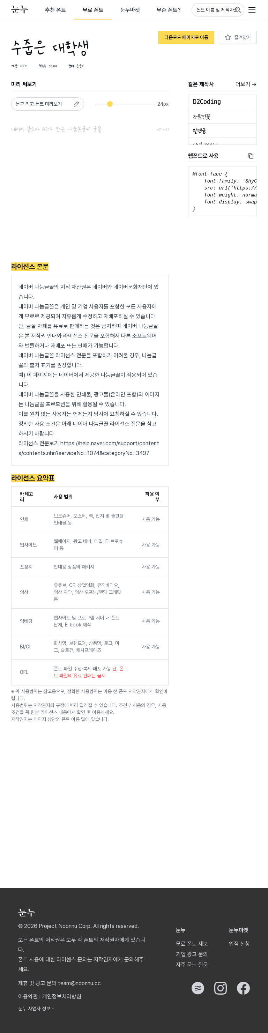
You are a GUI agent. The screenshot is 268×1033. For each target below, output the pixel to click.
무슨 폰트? (168, 10)
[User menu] (252, 10)
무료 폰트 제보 (192, 944)
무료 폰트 (93, 10)
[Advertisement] (90, 199)
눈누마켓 (130, 10)
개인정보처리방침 (61, 996)
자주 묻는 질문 (192, 964)
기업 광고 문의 (192, 954)
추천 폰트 (55, 10)
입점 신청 (239, 944)
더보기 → (246, 84)
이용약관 (28, 996)
